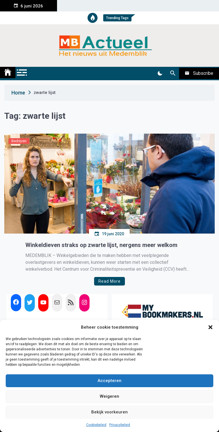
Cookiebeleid (96, 425)
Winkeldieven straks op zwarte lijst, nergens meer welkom (101, 245)
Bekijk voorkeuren (109, 412)
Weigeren (109, 396)
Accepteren (109, 380)
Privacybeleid (119, 425)
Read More (109, 281)
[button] (210, 327)
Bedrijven (19, 141)
